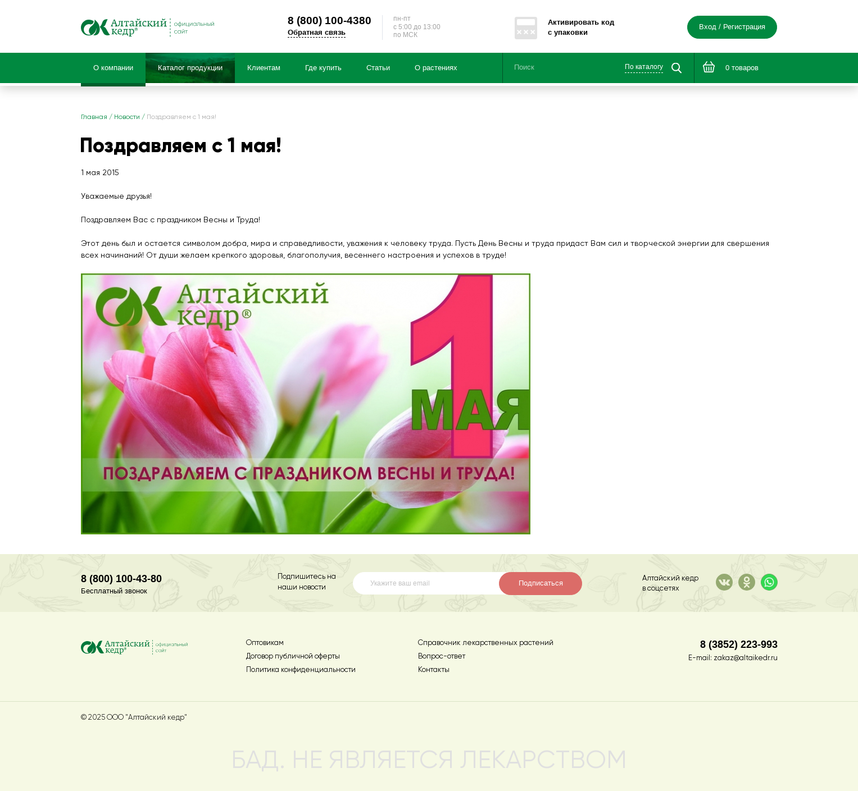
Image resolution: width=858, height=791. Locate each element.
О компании (113, 67)
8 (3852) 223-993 (739, 644)
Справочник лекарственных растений (485, 643)
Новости (127, 117)
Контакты (434, 670)
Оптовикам (265, 643)
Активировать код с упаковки (581, 27)
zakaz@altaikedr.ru (746, 658)
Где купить (323, 67)
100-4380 (329, 20)
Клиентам (263, 67)
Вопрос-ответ (441, 656)
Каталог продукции (190, 67)
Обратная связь (317, 32)
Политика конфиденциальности (301, 670)
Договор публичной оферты (293, 656)
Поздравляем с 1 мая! (181, 117)
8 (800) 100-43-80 (121, 578)
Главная (94, 117)
